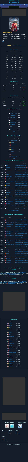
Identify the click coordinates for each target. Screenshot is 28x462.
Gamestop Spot (8, 219)
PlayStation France (13, 122)
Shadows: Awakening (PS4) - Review (21, 222)
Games (10, 433)
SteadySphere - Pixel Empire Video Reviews (13, 222)
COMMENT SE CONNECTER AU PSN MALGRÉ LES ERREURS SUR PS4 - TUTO (13, 273)
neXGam (7, 194)
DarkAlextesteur (12, 115)
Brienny (7, 197)
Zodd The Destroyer (14, 144)
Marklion (12, 151)
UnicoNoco (12, 147)
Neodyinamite (8, 208)
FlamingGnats (11, 348)
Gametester (8, 185)
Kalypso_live (8, 183)
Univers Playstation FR (9, 181)
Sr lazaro (7, 253)
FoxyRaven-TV (8, 192)
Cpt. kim (7, 251)
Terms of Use (17, 433)
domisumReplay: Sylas (12, 357)
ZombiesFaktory (12, 120)
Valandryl (7, 249)
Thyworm (7, 242)
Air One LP (12, 142)
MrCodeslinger (12, 124)
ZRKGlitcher (12, 129)
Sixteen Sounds (11, 339)
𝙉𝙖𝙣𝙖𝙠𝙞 (7, 179)
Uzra (9, 350)
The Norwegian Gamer (12, 352)
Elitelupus (10, 325)
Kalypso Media (12, 117)
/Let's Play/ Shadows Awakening (20, 203)
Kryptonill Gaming (11, 343)
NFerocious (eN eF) (12, 361)
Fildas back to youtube (9, 224)
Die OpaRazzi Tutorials (9, 188)
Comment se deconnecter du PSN (20, 165)
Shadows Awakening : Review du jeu (21, 249)
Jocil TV (10, 334)
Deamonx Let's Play (14, 140)
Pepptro (10, 338)
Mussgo (12, 149)
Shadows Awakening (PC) (19, 235)
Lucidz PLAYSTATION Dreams (11, 201)
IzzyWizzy (7, 199)
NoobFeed (10, 323)
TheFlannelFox (8, 262)
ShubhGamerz (11, 366)
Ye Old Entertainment (9, 231)
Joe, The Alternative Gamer (10, 244)
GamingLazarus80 (14, 156)
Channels (14, 45)
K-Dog (7, 172)
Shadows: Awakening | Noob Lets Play (21, 183)
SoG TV (10, 327)
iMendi (7, 165)
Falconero (10, 341)
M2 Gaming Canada (9, 240)
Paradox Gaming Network (10, 256)
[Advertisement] (14, 12)
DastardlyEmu (8, 233)
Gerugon (10, 363)
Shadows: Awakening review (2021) (20, 226)
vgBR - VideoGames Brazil (10, 247)
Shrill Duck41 (8, 167)
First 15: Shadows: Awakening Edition (21, 233)
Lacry (11, 126)
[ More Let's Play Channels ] (14, 210)
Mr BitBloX (10, 332)
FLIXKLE (10, 345)
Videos (19, 45)
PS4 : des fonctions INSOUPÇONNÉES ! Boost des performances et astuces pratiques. (13, 282)
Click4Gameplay (8, 220)
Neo (9, 354)
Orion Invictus (13, 153)
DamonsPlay (8, 203)
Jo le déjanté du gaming (10, 190)
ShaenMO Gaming (9, 176)
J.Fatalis (7, 174)
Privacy (16, 432)
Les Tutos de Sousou (13, 113)
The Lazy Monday (11, 336)
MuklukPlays (13, 145)
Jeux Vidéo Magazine (11, 283)
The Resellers (8, 260)
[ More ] (14, 131)
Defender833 (8, 258)
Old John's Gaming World (10, 235)
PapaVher (10, 359)
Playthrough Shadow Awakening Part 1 (21, 197)
